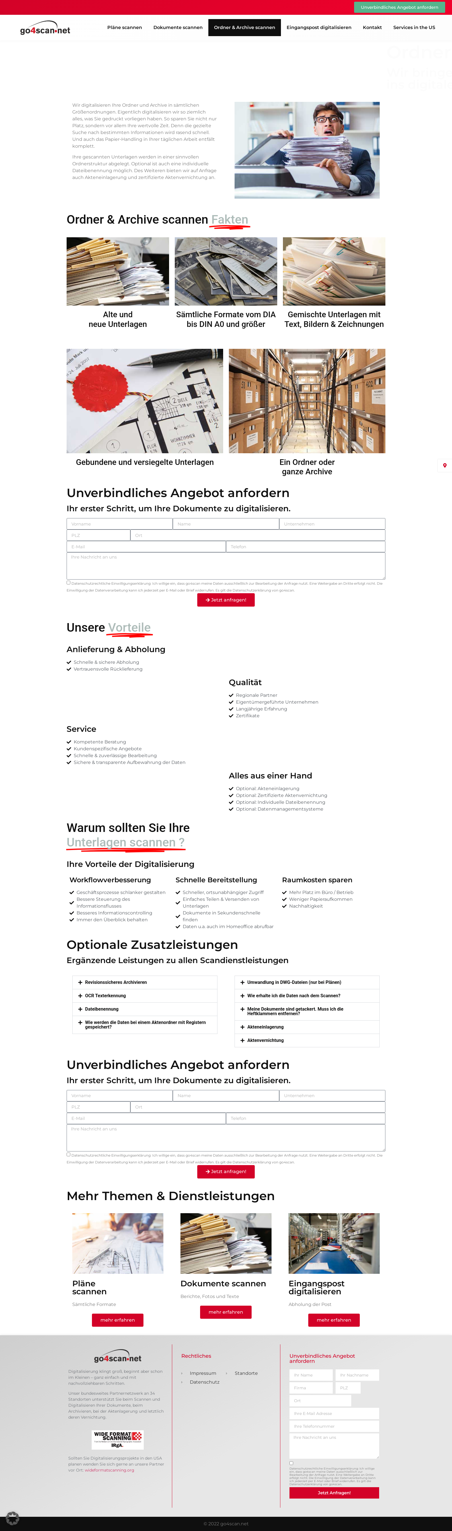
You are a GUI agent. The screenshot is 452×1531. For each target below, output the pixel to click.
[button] (145, 982)
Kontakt (372, 27)
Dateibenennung (102, 1009)
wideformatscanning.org (109, 1470)
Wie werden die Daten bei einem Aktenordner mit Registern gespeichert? (145, 1024)
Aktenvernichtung (265, 1040)
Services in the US (414, 27)
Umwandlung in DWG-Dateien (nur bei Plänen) (294, 982)
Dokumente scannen (178, 27)
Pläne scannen (124, 27)
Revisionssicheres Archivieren (116, 982)
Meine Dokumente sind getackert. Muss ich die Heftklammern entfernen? (295, 1011)
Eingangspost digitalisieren (319, 27)
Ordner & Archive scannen (244, 27)
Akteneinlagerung (265, 1027)
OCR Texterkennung (105, 996)
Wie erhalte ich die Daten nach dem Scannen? (293, 996)
